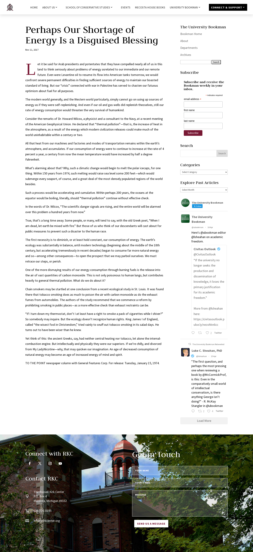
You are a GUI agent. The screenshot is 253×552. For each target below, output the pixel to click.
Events (125, 7)
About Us (48, 7)
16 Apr (210, 227)
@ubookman (197, 227)
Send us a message (151, 523)
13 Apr (213, 356)
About (184, 41)
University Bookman (184, 7)
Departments (189, 48)
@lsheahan (201, 356)
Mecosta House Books (150, 7)
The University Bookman (202, 219)
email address (192, 99)
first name (189, 110)
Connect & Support (226, 7)
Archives (185, 55)
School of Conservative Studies (88, 7)
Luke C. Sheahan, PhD (207, 351)
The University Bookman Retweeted (208, 344)
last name (189, 120)
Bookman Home (191, 34)
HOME (34, 7)
